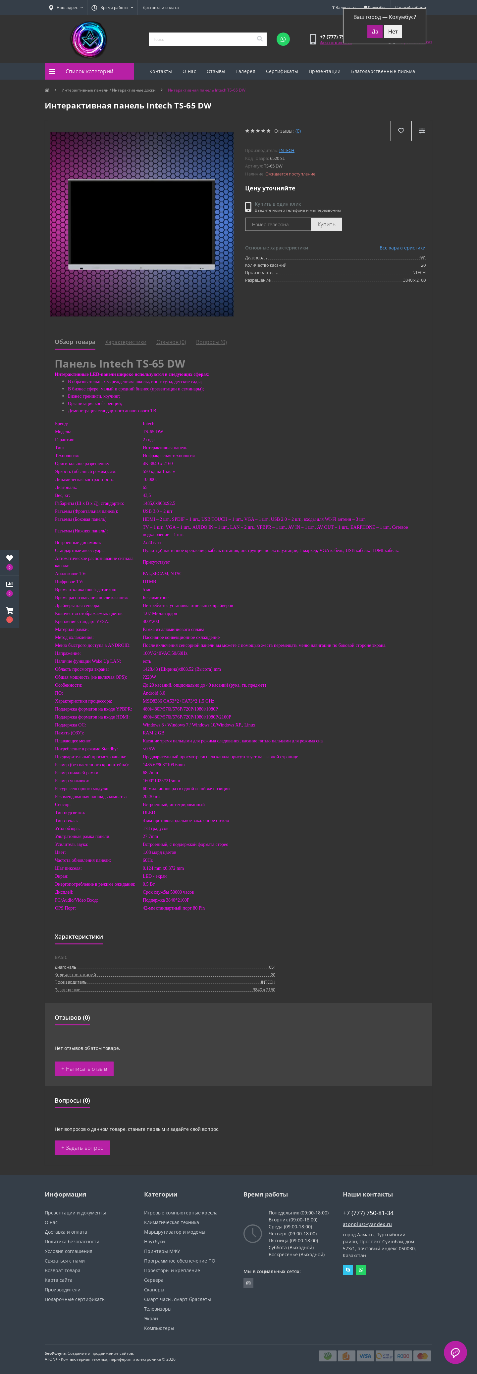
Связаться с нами (65, 1261)
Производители (62, 1289)
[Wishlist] (401, 131)
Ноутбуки (154, 1241)
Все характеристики (403, 247)
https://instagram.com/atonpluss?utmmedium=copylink (248, 1283)
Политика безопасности (72, 1241)
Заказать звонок (336, 42)
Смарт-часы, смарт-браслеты (177, 1299)
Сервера (154, 1280)
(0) (298, 131)
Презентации (325, 71)
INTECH (286, 150)
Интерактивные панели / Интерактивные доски (109, 90)
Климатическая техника (171, 1222)
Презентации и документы (75, 1212)
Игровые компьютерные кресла (181, 1212)
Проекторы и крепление (172, 1270)
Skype (348, 1270)
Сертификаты (282, 71)
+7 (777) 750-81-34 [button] (368, 1213)
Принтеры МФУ (162, 1251)
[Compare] (421, 131)
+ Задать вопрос (82, 1147)
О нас (189, 71)
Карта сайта (59, 1280)
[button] (9, 615)
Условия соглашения (68, 1251)
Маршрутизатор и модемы (174, 1232)
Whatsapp (361, 1270)
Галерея (245, 71)
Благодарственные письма (383, 71)
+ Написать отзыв (84, 1068)
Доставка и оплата (161, 7)
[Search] (260, 39)
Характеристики (125, 342)
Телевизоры (158, 1309)
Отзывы (216, 71)
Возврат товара (62, 1270)
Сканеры (154, 1289)
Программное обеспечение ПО (179, 1261)
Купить (327, 224)
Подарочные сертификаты (75, 1299)
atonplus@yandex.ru (367, 1224)
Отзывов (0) (171, 342)
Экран (151, 1318)
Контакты (160, 71)
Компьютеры (159, 1328)
